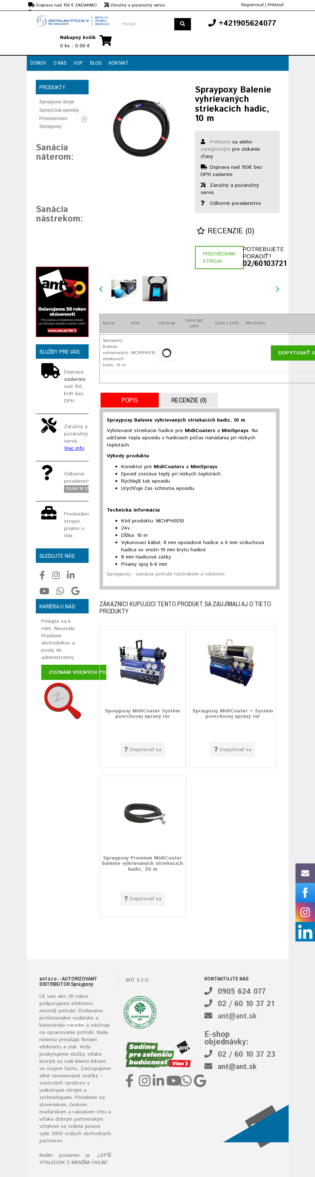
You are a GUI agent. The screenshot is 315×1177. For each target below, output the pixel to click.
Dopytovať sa (142, 749)
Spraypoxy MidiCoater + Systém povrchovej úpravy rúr (232, 713)
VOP (78, 63)
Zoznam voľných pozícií (83, 672)
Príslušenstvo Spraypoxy (53, 122)
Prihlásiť (276, 5)
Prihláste (220, 142)
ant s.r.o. (137, 979)
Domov (38, 63)
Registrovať (252, 5)
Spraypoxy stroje (57, 101)
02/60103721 (261, 264)
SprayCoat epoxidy (59, 110)
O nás (60, 63)
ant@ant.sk (237, 1016)
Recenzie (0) (225, 231)
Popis (130, 400)
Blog (96, 63)
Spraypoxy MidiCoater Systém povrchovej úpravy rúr (142, 713)
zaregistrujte (215, 149)
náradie (75, 1025)
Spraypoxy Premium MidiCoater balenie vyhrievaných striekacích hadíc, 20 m (142, 863)
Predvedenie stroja (219, 257)
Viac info (74, 448)
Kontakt (118, 63)
